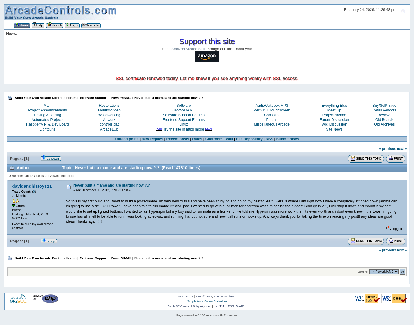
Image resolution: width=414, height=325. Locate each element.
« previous (387, 149)
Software (183, 106)
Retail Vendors (384, 110)
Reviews (384, 115)
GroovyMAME (183, 110)
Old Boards (384, 120)
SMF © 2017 (204, 296)
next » (402, 149)
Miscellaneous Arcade (272, 124)
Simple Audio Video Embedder (207, 301)
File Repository (249, 139)
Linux (183, 124)
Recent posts (177, 139)
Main (48, 106)
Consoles (271, 115)
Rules (197, 139)
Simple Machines (225, 296)
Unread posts (127, 139)
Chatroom (214, 139)
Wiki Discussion (334, 124)
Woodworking (109, 115)
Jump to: (363, 271)
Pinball (271, 120)
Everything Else (334, 106)
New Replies (152, 139)
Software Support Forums (184, 115)
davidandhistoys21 (32, 186)
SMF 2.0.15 (185, 296)
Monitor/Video (109, 110)
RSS (269, 139)
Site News (334, 129)
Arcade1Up (109, 129)
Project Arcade (334, 115)
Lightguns (47, 129)
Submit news (287, 139)
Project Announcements (47, 110)
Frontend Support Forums (184, 120)
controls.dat (109, 124)
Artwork (109, 120)
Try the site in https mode (183, 129)
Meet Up (334, 110)
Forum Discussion (334, 120)
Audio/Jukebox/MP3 (272, 106)
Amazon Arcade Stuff (188, 49)
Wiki (229, 139)
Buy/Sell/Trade (384, 106)
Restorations (109, 106)
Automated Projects (48, 120)
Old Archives (384, 124)
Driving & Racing (47, 115)
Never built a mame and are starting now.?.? (111, 185)
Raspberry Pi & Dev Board (47, 124)
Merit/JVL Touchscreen (271, 110)
